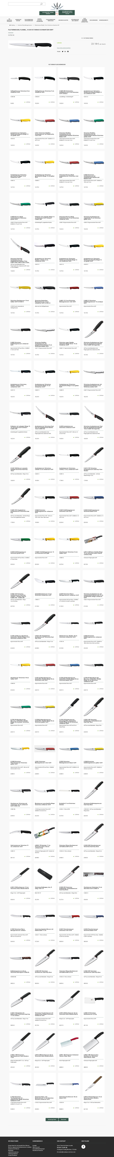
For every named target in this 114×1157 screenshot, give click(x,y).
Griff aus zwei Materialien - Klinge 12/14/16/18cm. (18, 600)
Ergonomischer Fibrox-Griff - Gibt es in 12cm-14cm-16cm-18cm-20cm (43, 516)
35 (86, 899)
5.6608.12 (37, 180)
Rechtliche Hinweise (38, 1150)
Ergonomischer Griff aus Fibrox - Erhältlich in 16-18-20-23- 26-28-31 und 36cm (68, 600)
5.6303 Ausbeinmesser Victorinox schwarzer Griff (67, 427)
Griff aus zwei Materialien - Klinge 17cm (19, 1018)
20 (61, 522)
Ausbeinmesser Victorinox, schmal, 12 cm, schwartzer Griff (68, 469)
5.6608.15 (61, 390)
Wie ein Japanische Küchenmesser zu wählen (19, 1147)
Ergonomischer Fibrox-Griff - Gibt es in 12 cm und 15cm (68, 432)
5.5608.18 (13, 683)
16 (13, 396)
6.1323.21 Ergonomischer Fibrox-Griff (43, 1102)
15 (61, 229)
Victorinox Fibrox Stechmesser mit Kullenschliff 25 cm (68, 971)
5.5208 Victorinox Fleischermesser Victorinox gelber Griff (19, 763)
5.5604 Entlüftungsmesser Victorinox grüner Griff (18, 552)
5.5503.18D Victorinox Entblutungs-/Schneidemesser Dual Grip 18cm (93, 721)
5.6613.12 (86, 96)
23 (61, 648)
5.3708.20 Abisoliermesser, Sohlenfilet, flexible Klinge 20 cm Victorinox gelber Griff (44, 721)
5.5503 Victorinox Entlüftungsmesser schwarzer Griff (93, 637)
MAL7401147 (38, 893)
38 (61, 941)
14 (86, 103)
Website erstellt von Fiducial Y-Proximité (96, 1132)
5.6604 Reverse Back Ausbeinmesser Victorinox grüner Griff (18, 218)
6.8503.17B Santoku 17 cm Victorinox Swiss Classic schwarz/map (42, 847)
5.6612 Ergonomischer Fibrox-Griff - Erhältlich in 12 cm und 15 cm (67, 139)
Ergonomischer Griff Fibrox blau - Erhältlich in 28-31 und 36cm (93, 935)
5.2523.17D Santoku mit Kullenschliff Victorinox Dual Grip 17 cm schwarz (20, 1014)
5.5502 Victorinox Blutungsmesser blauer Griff (67, 762)
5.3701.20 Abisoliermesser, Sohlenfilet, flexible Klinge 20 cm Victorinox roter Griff (44, 679)
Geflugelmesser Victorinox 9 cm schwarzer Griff (44, 91)
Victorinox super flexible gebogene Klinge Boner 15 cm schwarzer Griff (68, 344)
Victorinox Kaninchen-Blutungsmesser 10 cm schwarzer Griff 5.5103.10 (42, 302)
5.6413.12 (37, 264)
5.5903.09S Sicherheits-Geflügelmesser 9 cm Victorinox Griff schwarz (68, 92)
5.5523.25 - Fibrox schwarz (65, 976)
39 (37, 1025)
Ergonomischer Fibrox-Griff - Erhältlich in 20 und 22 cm (69, 768)
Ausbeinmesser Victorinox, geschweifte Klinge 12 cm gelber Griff (45, 176)
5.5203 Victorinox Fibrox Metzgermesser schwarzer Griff (69, 594)
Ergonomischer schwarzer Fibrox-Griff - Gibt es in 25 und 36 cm (19, 935)
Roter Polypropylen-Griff (64, 1060)
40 (61, 1025)
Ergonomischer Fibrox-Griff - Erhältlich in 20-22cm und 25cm (93, 768)
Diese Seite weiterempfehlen (64, 48)
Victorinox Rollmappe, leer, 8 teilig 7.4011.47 (43, 888)
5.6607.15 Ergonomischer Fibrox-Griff (92, 390)
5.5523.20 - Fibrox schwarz (65, 851)
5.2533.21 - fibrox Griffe (64, 809)
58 (61, 1109)
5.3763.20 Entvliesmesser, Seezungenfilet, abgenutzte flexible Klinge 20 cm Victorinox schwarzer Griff (68, 721)
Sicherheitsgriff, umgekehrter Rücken (43, 222)
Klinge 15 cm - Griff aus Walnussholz (92, 1102)
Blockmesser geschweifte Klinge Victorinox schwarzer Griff (45, 804)
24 (37, 690)
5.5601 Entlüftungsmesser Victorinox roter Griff (67, 511)
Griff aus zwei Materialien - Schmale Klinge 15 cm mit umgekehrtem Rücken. (20, 516)
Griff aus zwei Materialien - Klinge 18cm (93, 725)
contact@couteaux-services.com (66, 1152)
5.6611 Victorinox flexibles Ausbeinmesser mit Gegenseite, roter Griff (44, 134)
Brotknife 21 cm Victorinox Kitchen (67, 804)
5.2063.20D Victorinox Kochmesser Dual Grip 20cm (92, 971)
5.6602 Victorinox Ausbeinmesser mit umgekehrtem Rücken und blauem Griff (91, 176)
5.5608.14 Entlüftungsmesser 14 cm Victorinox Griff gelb (44, 552)
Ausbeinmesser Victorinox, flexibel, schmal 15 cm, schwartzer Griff (19, 386)
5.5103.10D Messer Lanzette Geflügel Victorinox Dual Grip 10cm (19, 469)
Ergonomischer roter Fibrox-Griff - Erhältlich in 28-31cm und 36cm (69, 935)
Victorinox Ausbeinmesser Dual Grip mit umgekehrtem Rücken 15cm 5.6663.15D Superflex (93, 428)
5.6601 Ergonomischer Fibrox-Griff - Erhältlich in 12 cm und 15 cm (67, 181)
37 (37, 941)
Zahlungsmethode (13, 1153)
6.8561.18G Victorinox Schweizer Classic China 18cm (69, 1055)
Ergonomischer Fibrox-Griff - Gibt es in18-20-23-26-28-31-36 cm (20, 768)
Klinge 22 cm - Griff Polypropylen (66, 1018)
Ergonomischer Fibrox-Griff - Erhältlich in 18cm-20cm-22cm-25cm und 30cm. (93, 642)
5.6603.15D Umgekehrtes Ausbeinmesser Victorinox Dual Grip (20, 511)
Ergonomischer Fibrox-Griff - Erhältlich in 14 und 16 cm (69, 516)
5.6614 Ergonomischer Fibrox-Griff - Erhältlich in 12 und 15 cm (92, 139)
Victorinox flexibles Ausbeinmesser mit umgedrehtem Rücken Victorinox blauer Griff (69, 134)
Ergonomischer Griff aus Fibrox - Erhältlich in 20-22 (44, 768)
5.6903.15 (13, 851)
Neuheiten (10, 1150)
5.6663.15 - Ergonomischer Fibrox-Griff (68, 348)
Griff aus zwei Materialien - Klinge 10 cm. (20, 473)
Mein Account (36, 1147)
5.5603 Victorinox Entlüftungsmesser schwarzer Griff (44, 511)
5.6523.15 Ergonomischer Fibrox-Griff (92, 599)
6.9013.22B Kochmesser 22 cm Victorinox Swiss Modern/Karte (68, 1013)
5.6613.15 (61, 264)
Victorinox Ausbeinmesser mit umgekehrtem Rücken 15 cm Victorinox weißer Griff (93, 386)
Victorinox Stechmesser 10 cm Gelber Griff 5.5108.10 (20, 301)
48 (61, 1067)
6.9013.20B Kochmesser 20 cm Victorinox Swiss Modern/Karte (44, 1055)
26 (86, 816)
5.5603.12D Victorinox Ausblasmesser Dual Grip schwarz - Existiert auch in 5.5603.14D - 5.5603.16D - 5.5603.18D (18, 595)
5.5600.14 (86, 893)
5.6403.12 (37, 473)
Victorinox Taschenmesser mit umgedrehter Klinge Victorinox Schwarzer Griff (44, 1014)
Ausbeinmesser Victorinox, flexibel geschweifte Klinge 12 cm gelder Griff (19, 134)
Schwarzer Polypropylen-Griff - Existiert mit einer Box (44, 851)
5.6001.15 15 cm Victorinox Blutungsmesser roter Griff (67, 301)
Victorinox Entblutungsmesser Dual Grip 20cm (93, 804)
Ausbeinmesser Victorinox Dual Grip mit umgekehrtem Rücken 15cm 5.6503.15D (44, 428)
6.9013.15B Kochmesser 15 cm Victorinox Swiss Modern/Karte (20, 888)
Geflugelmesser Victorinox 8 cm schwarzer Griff (20, 91)
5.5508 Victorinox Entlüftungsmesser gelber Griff (93, 762)
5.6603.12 (13, 180)
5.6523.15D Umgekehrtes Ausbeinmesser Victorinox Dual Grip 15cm (44, 637)
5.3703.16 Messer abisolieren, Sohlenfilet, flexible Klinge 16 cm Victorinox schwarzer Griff (20, 637)
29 (61, 857)
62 (86, 1109)
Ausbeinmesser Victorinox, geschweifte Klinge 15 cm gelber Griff (69, 386)
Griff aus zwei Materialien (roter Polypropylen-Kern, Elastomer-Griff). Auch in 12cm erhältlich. (20, 266)
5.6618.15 (86, 264)
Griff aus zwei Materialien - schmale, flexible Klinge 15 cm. (92, 474)
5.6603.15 (37, 390)
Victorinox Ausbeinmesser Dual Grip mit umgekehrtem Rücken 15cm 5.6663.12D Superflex (93, 344)
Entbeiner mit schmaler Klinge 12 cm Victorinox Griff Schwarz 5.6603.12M (44, 218)
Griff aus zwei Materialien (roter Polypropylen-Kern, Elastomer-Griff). (92, 349)
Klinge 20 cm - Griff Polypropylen (42, 1060)
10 (37, 103)
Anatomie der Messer (13, 1148)
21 (37, 606)
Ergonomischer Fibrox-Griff (65, 306)
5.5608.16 (61, 557)
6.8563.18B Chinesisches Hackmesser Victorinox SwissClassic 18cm (91, 1056)
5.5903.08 (13, 96)
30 (13, 899)
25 (37, 816)
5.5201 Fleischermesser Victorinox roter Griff (66, 930)
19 (37, 522)
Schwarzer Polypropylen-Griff (90, 557)
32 (37, 899)
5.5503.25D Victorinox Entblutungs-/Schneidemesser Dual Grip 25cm (68, 888)
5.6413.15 (13, 390)
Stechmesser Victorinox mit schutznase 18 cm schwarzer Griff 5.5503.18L (19, 805)
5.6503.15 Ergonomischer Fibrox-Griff (67, 222)
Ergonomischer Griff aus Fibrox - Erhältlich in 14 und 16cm (20, 558)
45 (86, 1025)
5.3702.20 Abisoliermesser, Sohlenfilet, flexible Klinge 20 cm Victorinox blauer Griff (68, 679)
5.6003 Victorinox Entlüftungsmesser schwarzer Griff (20, 344)
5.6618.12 (13, 138)
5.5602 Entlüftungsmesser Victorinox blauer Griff (91, 511)
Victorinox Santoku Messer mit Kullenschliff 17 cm (44, 930)
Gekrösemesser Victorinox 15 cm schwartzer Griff (19, 846)
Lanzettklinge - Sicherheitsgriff (66, 96)
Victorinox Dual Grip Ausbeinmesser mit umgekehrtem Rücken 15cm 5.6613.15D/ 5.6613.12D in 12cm (20, 260)
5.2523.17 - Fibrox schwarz (41, 934)
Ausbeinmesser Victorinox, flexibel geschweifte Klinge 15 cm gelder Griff (93, 260)
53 (13, 1109)
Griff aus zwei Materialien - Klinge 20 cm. (93, 851)
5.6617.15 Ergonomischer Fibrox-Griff (43, 348)
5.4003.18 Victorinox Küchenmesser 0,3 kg (90, 1013)
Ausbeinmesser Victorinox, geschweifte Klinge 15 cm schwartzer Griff (43, 386)
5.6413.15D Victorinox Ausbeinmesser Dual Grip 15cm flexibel (93, 469)
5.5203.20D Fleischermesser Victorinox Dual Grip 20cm (92, 846)
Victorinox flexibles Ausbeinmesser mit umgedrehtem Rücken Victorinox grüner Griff (93, 134)
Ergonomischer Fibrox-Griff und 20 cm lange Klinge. (68, 726)
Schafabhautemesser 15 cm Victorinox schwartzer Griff (43, 594)
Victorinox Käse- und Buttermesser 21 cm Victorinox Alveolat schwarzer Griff (44, 1098)
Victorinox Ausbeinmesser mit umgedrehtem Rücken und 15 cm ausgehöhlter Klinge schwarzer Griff (93, 595)
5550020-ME (13, 976)
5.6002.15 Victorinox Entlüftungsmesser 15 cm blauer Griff (93, 302)
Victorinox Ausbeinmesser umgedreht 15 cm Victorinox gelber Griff (92, 218)
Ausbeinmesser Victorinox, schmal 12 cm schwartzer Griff (44, 469)
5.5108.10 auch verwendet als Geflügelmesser (17, 307)
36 (13, 941)
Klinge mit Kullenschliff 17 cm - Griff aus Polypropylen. (19, 1061)
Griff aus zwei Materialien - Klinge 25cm (68, 893)
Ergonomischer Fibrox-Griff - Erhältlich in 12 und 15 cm (44, 139)
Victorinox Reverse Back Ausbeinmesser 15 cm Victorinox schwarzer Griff (69, 218)
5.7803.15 (37, 599)
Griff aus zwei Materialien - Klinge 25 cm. (44, 976)
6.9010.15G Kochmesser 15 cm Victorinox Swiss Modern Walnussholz (93, 1098)
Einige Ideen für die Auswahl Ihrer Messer (19, 1145)
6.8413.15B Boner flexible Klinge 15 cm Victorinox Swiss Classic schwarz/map (93, 553)
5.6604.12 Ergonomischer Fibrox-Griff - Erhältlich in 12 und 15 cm (19, 223)
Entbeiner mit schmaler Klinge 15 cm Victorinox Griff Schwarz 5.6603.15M (20, 428)
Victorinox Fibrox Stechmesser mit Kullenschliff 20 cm (68, 846)
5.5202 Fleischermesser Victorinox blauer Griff (91, 930)
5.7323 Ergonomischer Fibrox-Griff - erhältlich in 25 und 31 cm (19, 1103)
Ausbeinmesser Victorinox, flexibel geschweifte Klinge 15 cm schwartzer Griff (68, 260)
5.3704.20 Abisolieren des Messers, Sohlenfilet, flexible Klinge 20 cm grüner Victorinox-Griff (20, 721)
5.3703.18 (61, 641)
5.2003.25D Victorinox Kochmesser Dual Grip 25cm (43, 971)
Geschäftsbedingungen (39, 1148)
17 (61, 480)
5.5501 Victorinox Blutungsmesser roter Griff (43, 762)
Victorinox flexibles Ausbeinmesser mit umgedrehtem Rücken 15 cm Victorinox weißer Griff (43, 344)
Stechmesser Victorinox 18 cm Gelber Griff (20, 678)
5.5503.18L (13, 809)
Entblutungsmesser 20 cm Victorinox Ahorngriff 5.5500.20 (20, 971)
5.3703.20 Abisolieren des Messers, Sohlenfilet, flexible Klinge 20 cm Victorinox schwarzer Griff (92, 679)
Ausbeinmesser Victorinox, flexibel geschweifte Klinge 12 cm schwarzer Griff (93, 92)
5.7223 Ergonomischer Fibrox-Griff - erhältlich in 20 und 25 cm (43, 1019)
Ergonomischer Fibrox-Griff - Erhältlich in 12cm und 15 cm (93, 181)
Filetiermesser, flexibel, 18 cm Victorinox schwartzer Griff (30, 30)
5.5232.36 (61, 1102)
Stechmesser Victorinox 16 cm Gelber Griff (68, 552)
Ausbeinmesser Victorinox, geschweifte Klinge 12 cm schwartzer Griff (19, 176)
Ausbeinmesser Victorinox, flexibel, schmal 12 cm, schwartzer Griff (43, 260)
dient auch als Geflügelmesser (42, 306)
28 (13, 857)
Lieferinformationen (13, 1152)
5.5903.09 (37, 96)
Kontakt (34, 1145)
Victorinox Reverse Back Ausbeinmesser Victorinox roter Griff (68, 176)
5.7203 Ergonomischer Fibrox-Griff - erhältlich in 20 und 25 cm (43, 810)
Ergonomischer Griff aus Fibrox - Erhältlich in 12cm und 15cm (20, 349)
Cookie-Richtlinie (12, 1155)
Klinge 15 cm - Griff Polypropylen (18, 893)
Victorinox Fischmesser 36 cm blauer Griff (68, 1097)
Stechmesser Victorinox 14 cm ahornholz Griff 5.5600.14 (93, 888)
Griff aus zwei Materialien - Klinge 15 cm (44, 641)
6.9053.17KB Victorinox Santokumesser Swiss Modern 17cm (20, 1056)
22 (13, 648)
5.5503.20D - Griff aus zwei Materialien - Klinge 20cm (93, 810)
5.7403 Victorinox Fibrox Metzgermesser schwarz (18, 930)
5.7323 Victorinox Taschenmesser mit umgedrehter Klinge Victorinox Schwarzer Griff (20, 1098)
